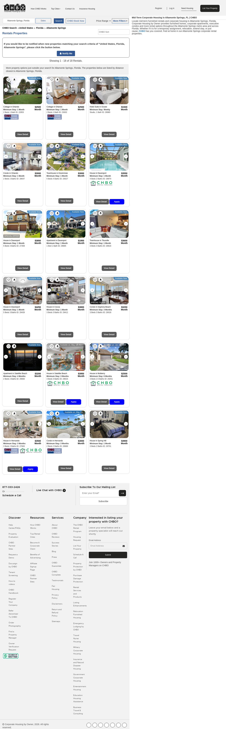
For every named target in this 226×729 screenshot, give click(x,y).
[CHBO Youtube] (94, 725)
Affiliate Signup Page (33, 566)
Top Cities (56, 9)
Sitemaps (56, 621)
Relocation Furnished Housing (78, 614)
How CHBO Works (38, 9)
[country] (19, 20)
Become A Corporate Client (35, 545)
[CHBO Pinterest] (118, 725)
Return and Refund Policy (57, 612)
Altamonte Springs (56, 28)
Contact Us (70, 9)
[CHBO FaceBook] (88, 725)
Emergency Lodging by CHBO (78, 626)
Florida (39, 28)
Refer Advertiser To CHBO (13, 613)
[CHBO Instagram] (106, 725)
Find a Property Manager (13, 634)
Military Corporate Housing (78, 650)
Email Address (95, 540)
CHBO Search (9, 28)
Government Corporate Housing (79, 677)
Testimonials (57, 580)
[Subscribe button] (122, 493)
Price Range (103, 21)
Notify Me (66, 53)
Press (54, 557)
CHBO (142, 31)
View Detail (22, 134)
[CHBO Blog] (100, 725)
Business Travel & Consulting (78, 710)
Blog (54, 551)
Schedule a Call (11, 495)
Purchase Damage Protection (78, 578)
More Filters (120, 21)
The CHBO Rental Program (78, 528)
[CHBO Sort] (113, 32)
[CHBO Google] (124, 725)
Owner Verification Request (14, 646)
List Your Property (209, 8)
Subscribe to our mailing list (97, 487)
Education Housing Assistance (78, 698)
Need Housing (188, 8)
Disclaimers (57, 604)
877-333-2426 (11, 487)
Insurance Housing (87, 9)
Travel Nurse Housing (77, 638)
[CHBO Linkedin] (112, 725)
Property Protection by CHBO (78, 566)
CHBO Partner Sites (12, 545)
